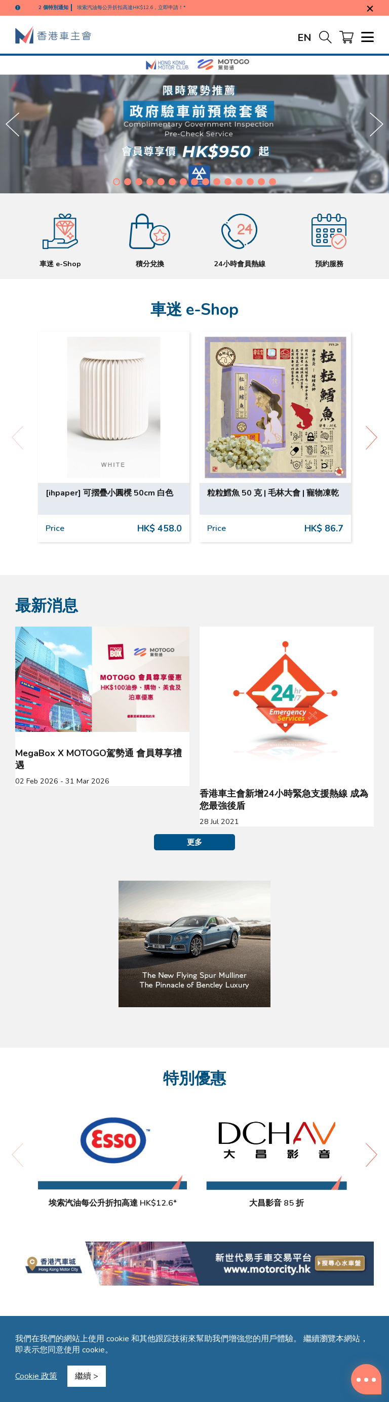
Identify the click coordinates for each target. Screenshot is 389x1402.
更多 (194, 842)
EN (304, 38)
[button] (116, 181)
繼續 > (86, 1376)
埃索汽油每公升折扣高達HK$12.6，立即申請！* (131, 7)
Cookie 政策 (36, 1376)
